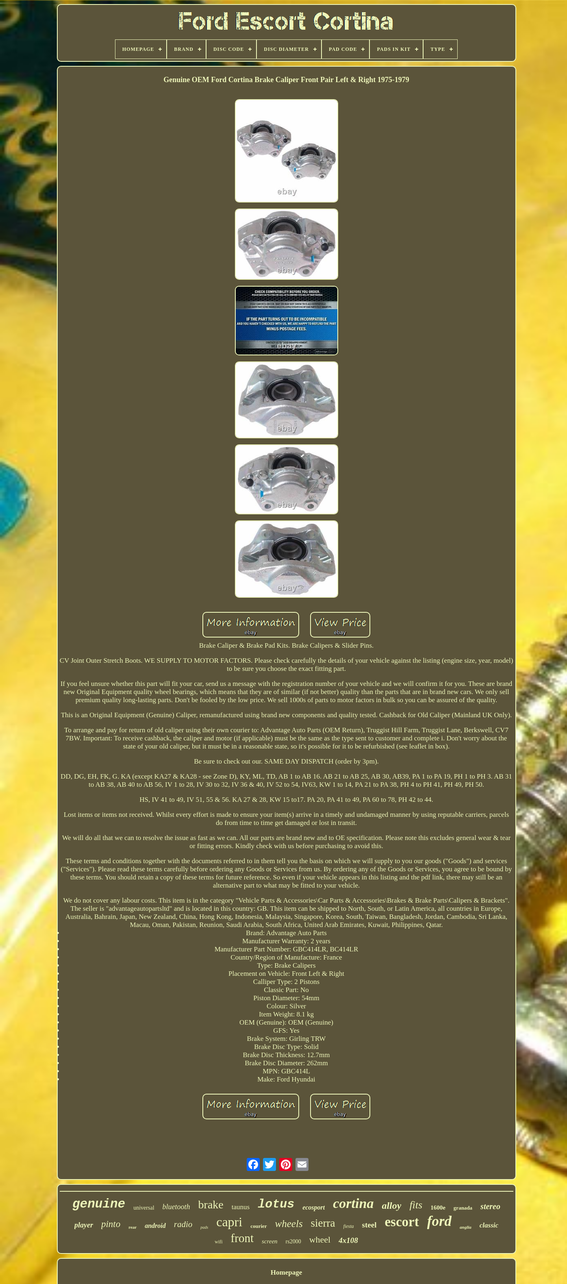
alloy (391, 1205)
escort (402, 1221)
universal (143, 1208)
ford (439, 1221)
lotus (276, 1204)
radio (183, 1224)
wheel (320, 1239)
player (83, 1225)
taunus (241, 1207)
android (155, 1225)
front (242, 1238)
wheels (289, 1223)
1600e (437, 1207)
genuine (98, 1204)
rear (132, 1227)
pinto (110, 1224)
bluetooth (176, 1207)
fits (415, 1205)
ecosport (313, 1207)
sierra (323, 1223)
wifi (218, 1242)
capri (229, 1221)
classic (489, 1225)
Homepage (286, 1272)
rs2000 (293, 1241)
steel (369, 1225)
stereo (490, 1206)
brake (211, 1204)
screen (270, 1241)
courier (258, 1226)
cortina (353, 1203)
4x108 (348, 1240)
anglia (465, 1227)
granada (463, 1208)
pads (204, 1227)
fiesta (348, 1226)
